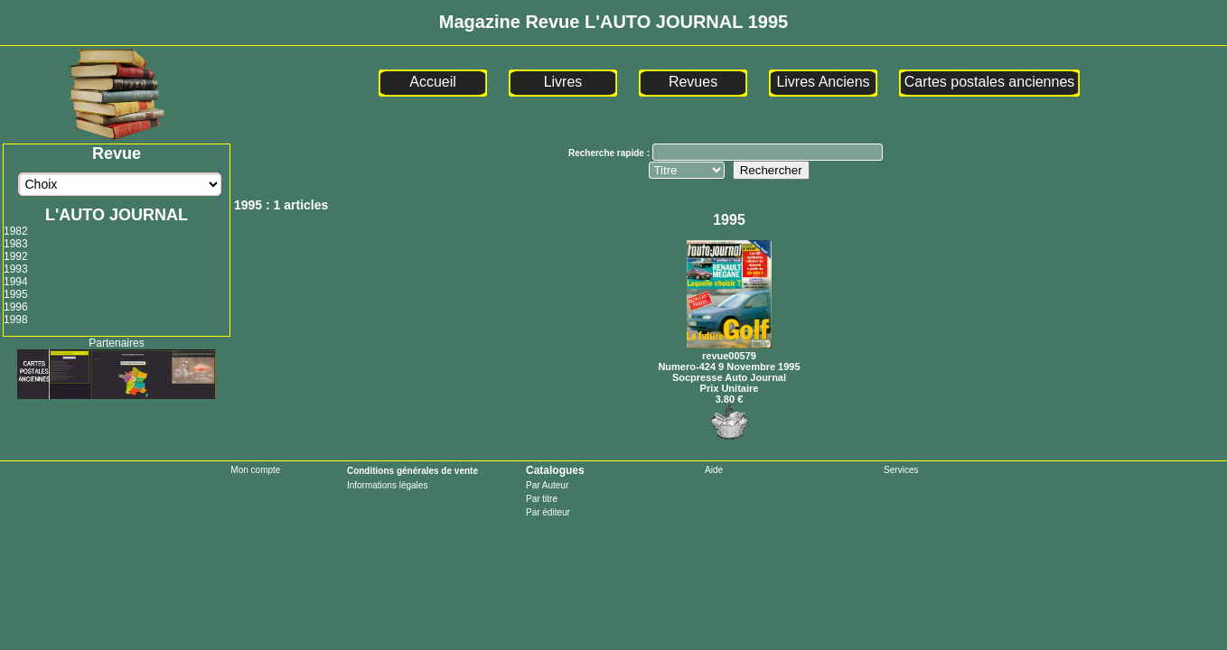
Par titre (541, 499)
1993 (16, 269)
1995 (16, 294)
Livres (563, 81)
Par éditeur (548, 512)
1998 (16, 319)
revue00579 (729, 350)
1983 (16, 243)
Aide (714, 470)
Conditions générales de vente (412, 471)
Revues (693, 81)
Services (901, 470)
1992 (16, 256)
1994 (16, 281)
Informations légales (387, 485)
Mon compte (255, 470)
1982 (16, 231)
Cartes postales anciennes (989, 81)
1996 (16, 307)
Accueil (432, 81)
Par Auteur (547, 485)
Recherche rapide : (610, 153)
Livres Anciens (822, 81)
